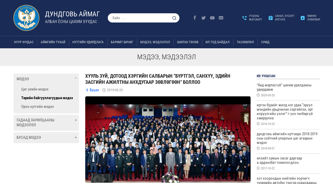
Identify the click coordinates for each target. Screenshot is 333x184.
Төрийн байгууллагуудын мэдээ (47, 98)
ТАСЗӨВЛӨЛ (245, 42)
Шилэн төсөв (187, 42)
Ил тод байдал (218, 42)
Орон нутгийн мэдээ (37, 106)
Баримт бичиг (122, 42)
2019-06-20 (115, 90)
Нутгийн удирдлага (88, 42)
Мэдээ (23, 79)
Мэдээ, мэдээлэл (155, 42)
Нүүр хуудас (24, 42)
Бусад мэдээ (29, 137)
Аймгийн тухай (53, 42)
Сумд (265, 42)
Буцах (94, 90)
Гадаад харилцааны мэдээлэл (35, 123)
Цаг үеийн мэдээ (34, 89)
